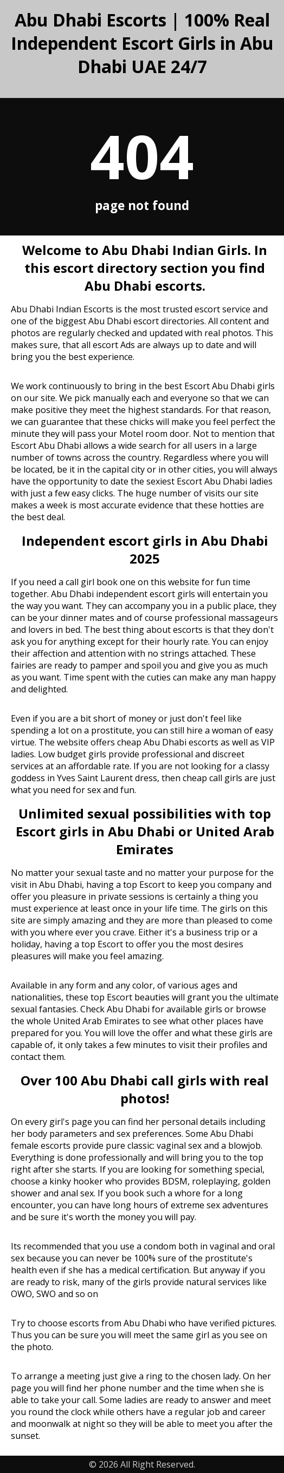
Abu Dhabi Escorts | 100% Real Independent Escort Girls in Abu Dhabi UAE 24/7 (142, 43)
